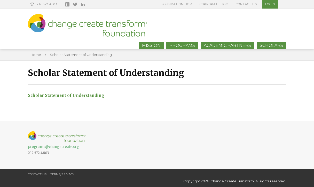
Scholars (271, 45)
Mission (151, 45)
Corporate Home (215, 4)
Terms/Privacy (62, 174)
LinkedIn (82, 4)
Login (270, 4)
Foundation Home (177, 4)
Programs (182, 45)
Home (35, 55)
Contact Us (246, 4)
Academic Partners (227, 45)
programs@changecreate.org (53, 147)
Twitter (75, 4)
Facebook (67, 4)
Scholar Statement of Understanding (81, 55)
